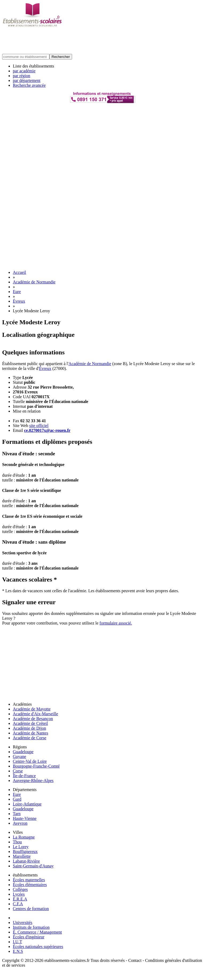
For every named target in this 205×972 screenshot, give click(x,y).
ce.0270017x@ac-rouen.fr (47, 430)
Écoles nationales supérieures (38, 946)
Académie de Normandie (34, 282)
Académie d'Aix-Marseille (35, 714)
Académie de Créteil (30, 723)
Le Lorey (21, 846)
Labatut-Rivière (26, 861)
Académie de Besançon (33, 718)
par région (21, 75)
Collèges (20, 889)
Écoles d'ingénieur (28, 937)
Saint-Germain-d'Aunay (33, 866)
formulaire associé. (116, 623)
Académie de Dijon (29, 728)
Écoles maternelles (29, 880)
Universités (22, 922)
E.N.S (18, 951)
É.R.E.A (20, 899)
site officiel (39, 425)
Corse (18, 771)
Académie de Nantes (30, 733)
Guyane (19, 756)
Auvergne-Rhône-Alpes (33, 780)
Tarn (17, 813)
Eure (17, 291)
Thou (17, 842)
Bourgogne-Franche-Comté (36, 766)
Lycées (19, 894)
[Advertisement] (99, 41)
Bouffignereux (25, 851)
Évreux (19, 301)
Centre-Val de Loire (30, 761)
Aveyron (20, 823)
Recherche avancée (29, 85)
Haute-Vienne (25, 818)
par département (27, 80)
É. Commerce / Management (37, 932)
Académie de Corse (29, 738)
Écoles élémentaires (30, 884)
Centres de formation (31, 908)
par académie (24, 71)
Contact (134, 960)
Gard (17, 799)
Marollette (22, 856)
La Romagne (24, 837)
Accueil (19, 272)
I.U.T (17, 941)
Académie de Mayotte (31, 709)
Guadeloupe (23, 751)
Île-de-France (24, 775)
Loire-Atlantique (27, 804)
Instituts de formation (31, 927)
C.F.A (18, 904)
